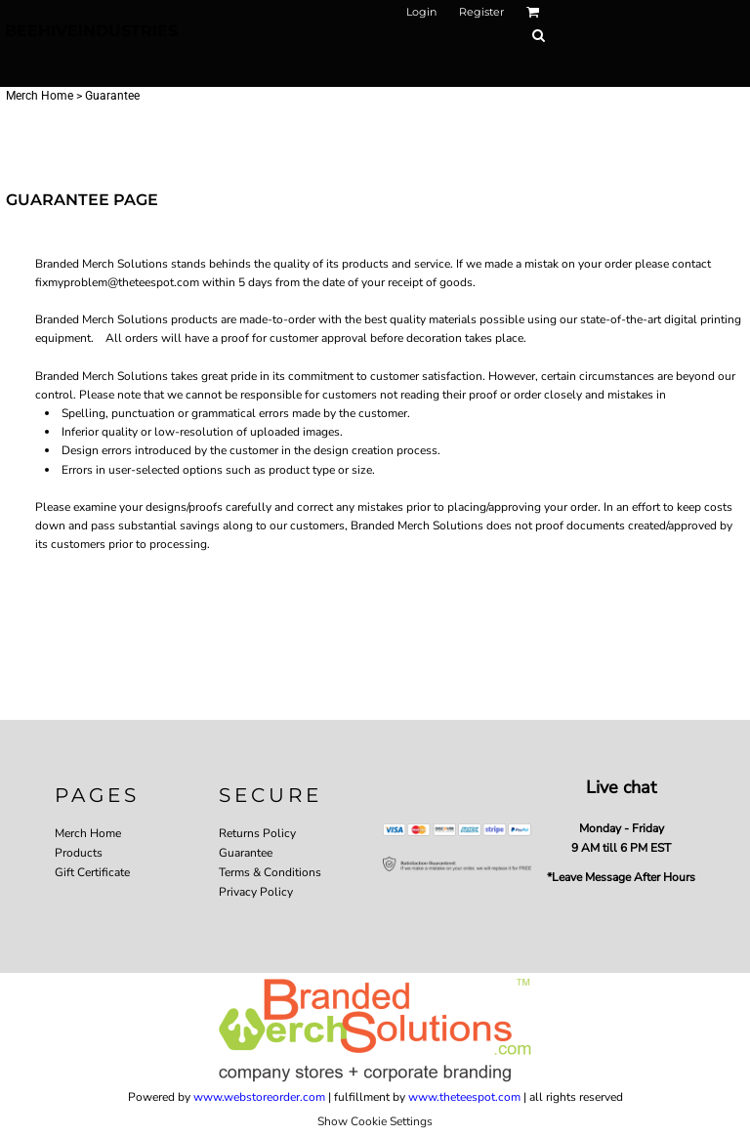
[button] (533, 12)
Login (421, 12)
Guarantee (245, 853)
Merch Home (39, 96)
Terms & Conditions (270, 872)
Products (79, 853)
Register (481, 12)
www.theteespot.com (464, 1097)
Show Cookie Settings (375, 1121)
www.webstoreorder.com (259, 1097)
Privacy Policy (256, 892)
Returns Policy (257, 833)
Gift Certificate (92, 872)
